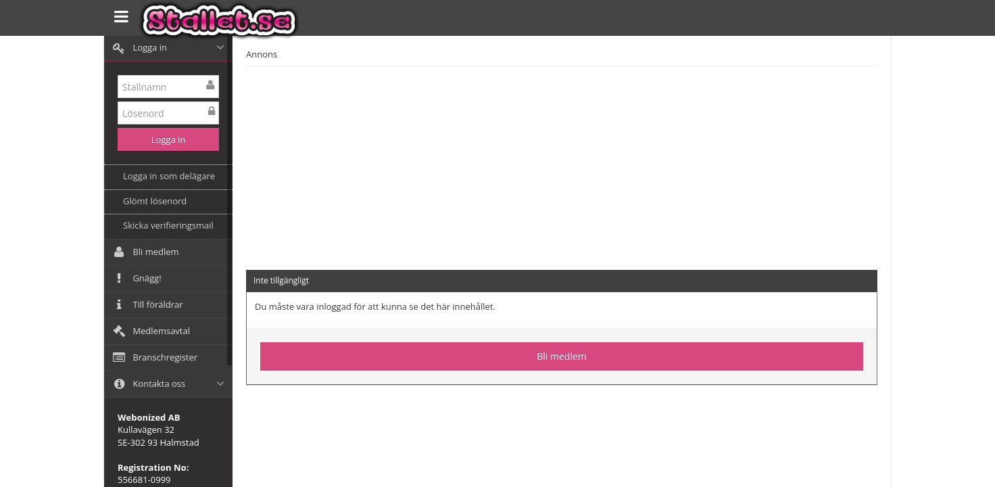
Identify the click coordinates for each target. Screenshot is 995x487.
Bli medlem (562, 356)
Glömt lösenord (155, 201)
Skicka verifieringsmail (168, 225)
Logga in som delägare (169, 176)
